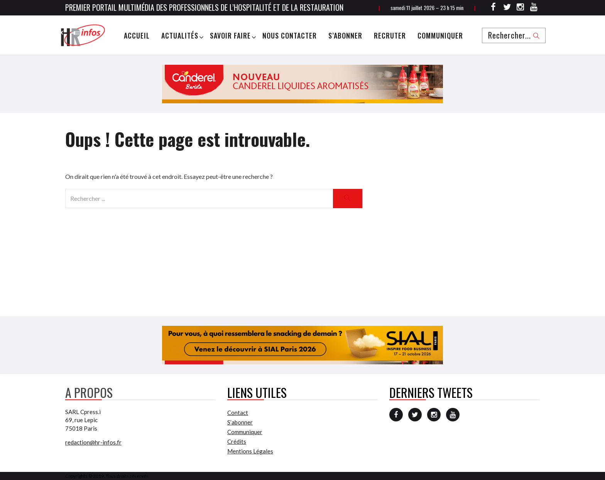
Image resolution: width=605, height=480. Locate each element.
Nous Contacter (289, 35)
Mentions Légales (250, 451)
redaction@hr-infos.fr (93, 442)
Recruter (390, 35)
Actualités (179, 35)
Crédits (236, 441)
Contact (237, 412)
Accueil (137, 35)
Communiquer (440, 35)
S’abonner (345, 35)
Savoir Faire (230, 35)
